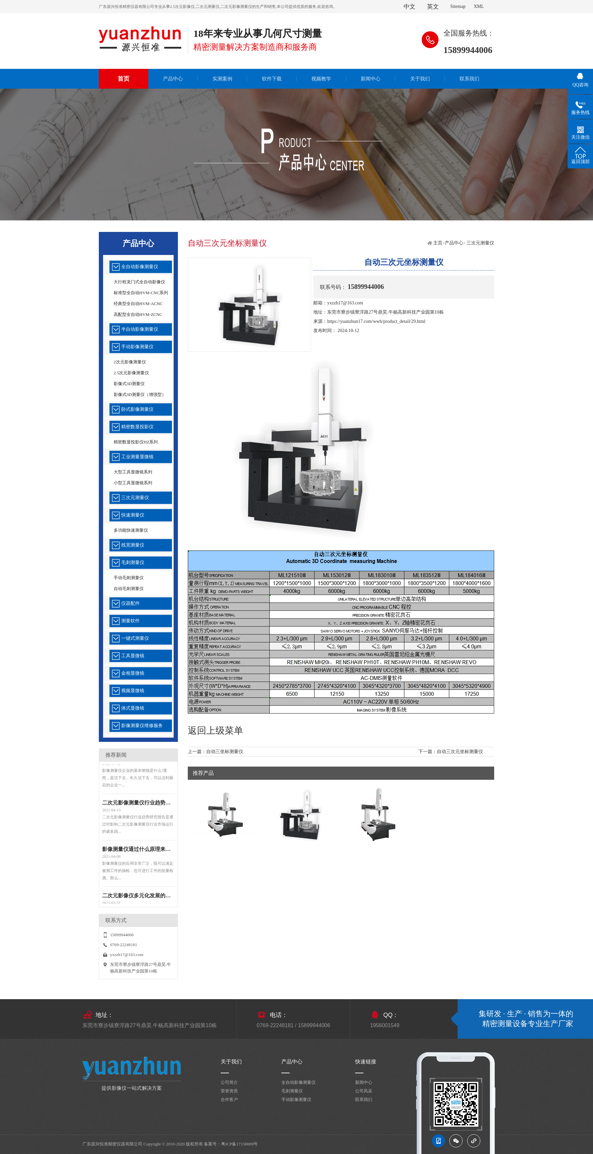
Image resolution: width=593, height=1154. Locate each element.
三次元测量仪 (135, 497)
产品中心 (454, 242)
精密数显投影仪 (137, 426)
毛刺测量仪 (132, 562)
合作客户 (229, 1099)
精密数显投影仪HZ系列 (136, 441)
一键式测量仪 (135, 638)
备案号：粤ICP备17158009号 (231, 1143)
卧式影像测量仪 (137, 409)
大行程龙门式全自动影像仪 (139, 281)
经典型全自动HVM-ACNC (138, 303)
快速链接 (365, 1061)
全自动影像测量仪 (139, 266)
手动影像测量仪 (137, 346)
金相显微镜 (132, 673)
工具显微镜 (132, 655)
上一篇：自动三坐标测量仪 (215, 751)
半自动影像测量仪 (139, 329)
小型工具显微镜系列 (133, 482)
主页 (437, 242)
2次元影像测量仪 (130, 361)
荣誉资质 (229, 1090)
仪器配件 (130, 603)
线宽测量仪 (132, 545)
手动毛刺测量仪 (129, 577)
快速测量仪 (132, 515)
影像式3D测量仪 (129, 383)
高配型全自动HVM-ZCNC (138, 314)
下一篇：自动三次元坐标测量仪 (450, 751)
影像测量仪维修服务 (142, 725)
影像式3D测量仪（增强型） (140, 394)
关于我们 (231, 1061)
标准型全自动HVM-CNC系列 (141, 292)
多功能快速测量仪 (131, 530)
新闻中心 (363, 1082)
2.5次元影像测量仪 (131, 372)
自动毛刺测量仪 (129, 588)
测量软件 (130, 620)
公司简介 (229, 1082)
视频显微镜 (132, 690)
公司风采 (363, 1090)
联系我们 (363, 1099)
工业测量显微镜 (137, 456)
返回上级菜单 (215, 730)
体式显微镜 (132, 708)
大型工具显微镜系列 (133, 471)
